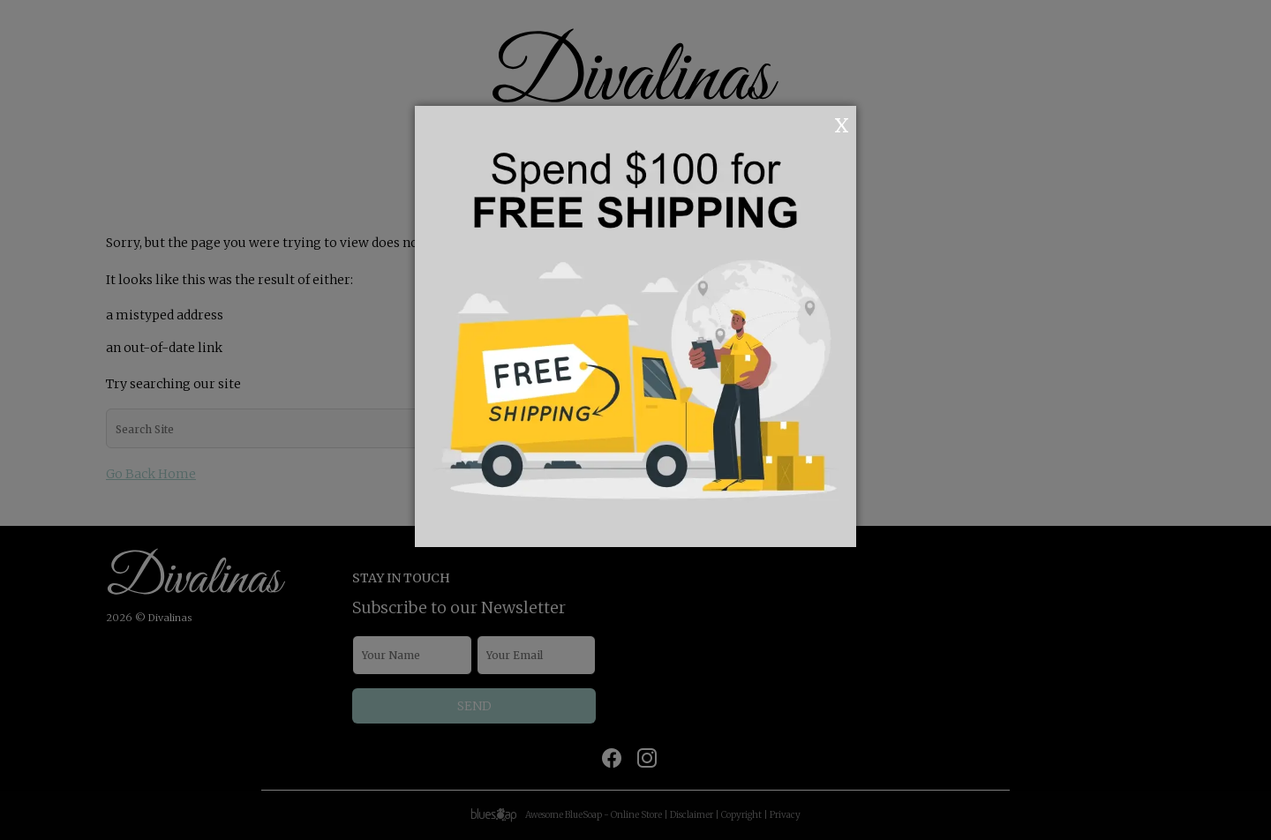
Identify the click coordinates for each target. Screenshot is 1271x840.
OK (817, 124)
